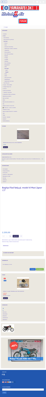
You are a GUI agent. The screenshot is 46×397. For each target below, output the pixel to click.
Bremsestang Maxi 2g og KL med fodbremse (12, 142)
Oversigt (4, 178)
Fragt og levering (6, 170)
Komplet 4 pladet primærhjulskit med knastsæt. (13, 291)
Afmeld (9, 392)
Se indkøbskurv (40, 269)
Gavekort (4, 181)
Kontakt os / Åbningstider (8, 174)
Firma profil (5, 172)
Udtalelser (5, 179)
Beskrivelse (5, 245)
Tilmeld (4, 392)
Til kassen (33, 269)
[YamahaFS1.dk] (20, 8)
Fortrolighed (5, 169)
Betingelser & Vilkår (6, 176)
